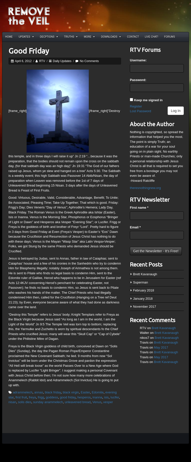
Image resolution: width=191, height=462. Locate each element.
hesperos (84, 397)
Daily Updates (62, 61)
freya (32, 397)
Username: (138, 60)
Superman (140, 282)
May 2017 (161, 347)
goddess (52, 397)
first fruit (21, 397)
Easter (85, 392)
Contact (133, 36)
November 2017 (144, 306)
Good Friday (28, 51)
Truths (71, 36)
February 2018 (143, 290)
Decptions (49, 36)
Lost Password (140, 111)
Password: (138, 80)
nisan (12, 402)
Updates (26, 36)
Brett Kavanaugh (145, 274)
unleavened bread (78, 402)
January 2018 (143, 298)
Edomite (98, 392)
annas (38, 392)
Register (136, 106)
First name (139, 207)
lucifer (114, 397)
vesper (108, 402)
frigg (41, 397)
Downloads (111, 36)
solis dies (24, 402)
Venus (97, 402)
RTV (42, 61)
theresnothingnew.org (145, 188)
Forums (169, 36)
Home (9, 36)
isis (106, 397)
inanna (97, 397)
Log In (176, 111)
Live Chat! (151, 36)
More (89, 36)
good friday (68, 397)
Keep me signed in (148, 100)
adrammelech (23, 392)
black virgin (71, 392)
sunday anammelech (48, 402)
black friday (53, 392)
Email (135, 227)
